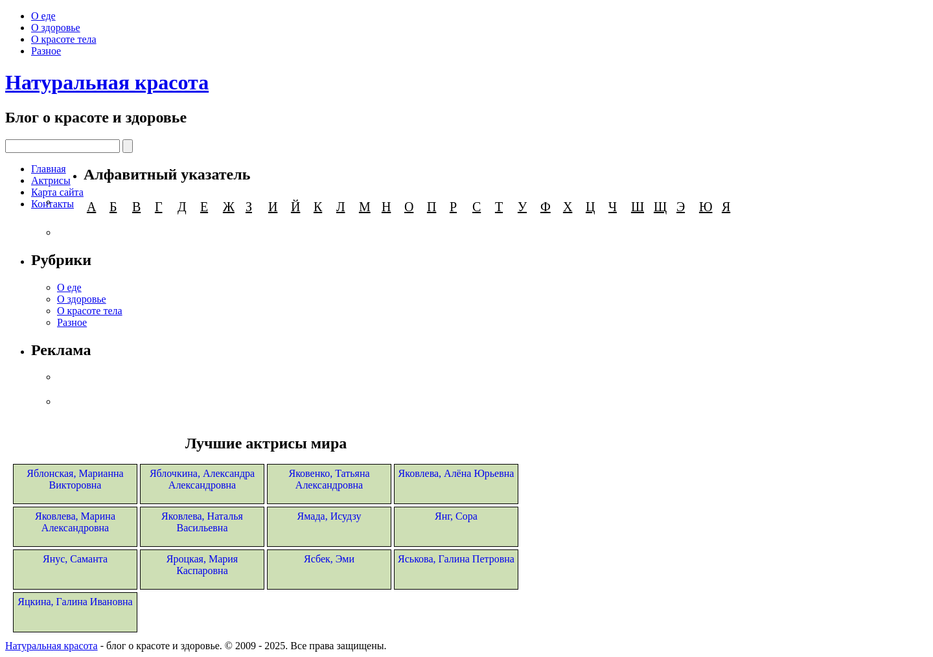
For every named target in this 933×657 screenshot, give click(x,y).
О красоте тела (64, 39)
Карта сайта (57, 192)
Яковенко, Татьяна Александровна (328, 479)
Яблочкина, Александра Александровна (202, 479)
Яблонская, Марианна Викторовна (75, 479)
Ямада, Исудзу (329, 516)
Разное (46, 50)
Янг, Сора (456, 516)
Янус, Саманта (75, 558)
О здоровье (55, 27)
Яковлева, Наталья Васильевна (202, 522)
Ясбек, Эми (329, 558)
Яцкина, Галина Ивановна (74, 601)
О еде (43, 15)
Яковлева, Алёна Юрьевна (456, 473)
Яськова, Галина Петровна (456, 558)
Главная (48, 168)
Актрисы (51, 180)
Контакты (52, 203)
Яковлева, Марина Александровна (75, 522)
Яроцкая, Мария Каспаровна (202, 564)
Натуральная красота (107, 82)
